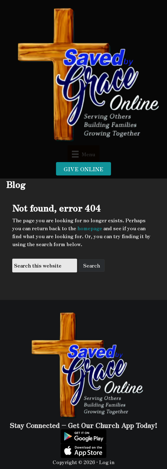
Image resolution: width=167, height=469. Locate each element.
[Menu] (83, 153)
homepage (89, 228)
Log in (106, 462)
